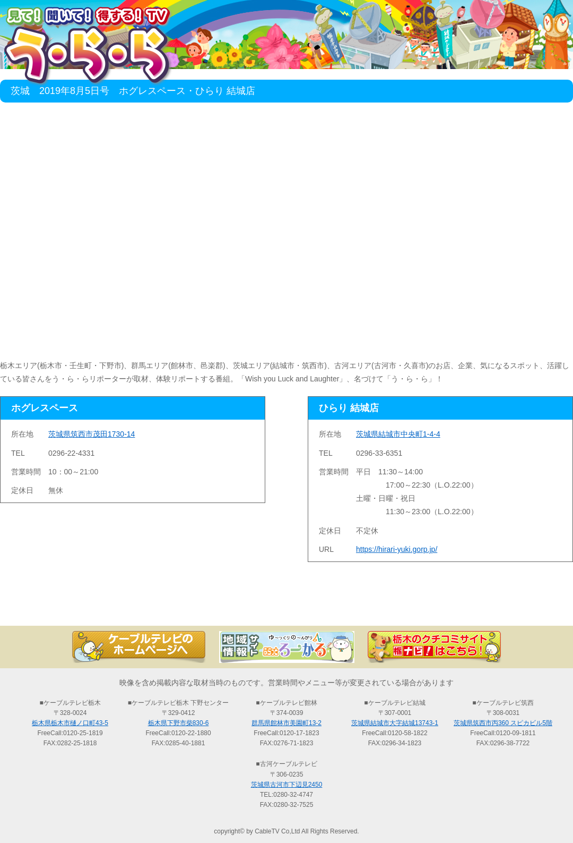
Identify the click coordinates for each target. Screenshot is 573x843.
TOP (53, 607)
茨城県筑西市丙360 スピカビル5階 (503, 723)
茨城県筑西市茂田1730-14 (91, 434)
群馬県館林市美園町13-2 (286, 723)
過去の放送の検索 (286, 607)
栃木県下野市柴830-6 (178, 723)
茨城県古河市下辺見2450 (287, 784)
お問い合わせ (520, 607)
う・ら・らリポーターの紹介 (403, 607)
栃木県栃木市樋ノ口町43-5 (70, 723)
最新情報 (170, 607)
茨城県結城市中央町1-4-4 (398, 434)
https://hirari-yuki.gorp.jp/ (396, 549)
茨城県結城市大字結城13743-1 (394, 723)
